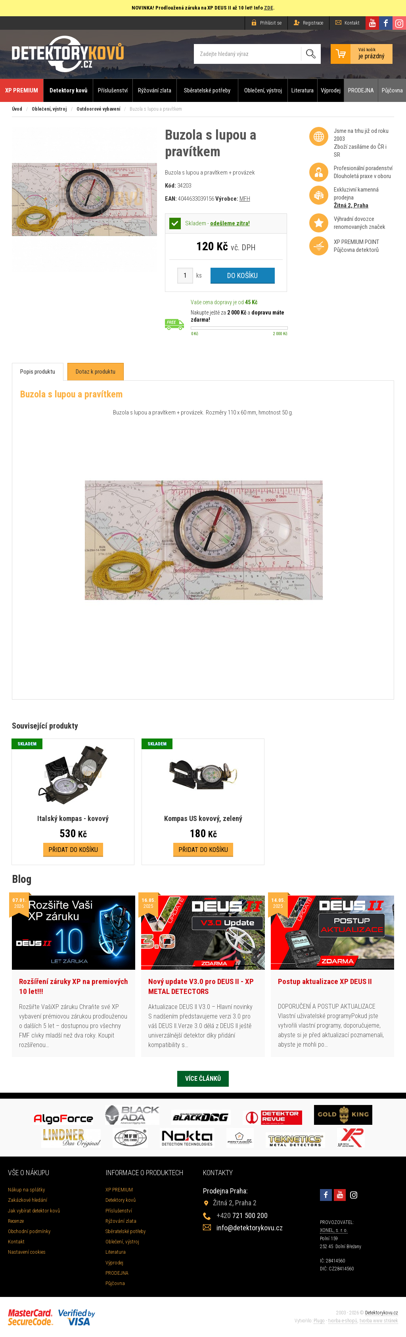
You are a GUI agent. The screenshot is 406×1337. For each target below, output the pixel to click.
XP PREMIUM (21, 90)
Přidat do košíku (73, 850)
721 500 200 (242, 1215)
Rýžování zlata (154, 90)
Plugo (319, 1321)
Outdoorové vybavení (98, 109)
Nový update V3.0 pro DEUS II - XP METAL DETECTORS (201, 986)
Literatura (302, 90)
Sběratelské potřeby (207, 90)
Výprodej (331, 90)
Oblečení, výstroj (263, 90)
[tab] (37, 372)
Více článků (203, 1078)
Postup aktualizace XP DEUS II (325, 981)
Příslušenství (113, 90)
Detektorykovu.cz (381, 1313)
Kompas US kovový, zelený (203, 818)
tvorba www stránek (379, 1321)
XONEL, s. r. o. (334, 1230)
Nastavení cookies (27, 1252)
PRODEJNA (361, 90)
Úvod (17, 109)
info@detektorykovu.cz (249, 1228)
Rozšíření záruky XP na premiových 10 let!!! (73, 986)
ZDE (268, 8)
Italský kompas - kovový (73, 818)
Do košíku (242, 275)
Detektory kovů (68, 90)
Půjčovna (392, 90)
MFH (244, 198)
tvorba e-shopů (342, 1321)
